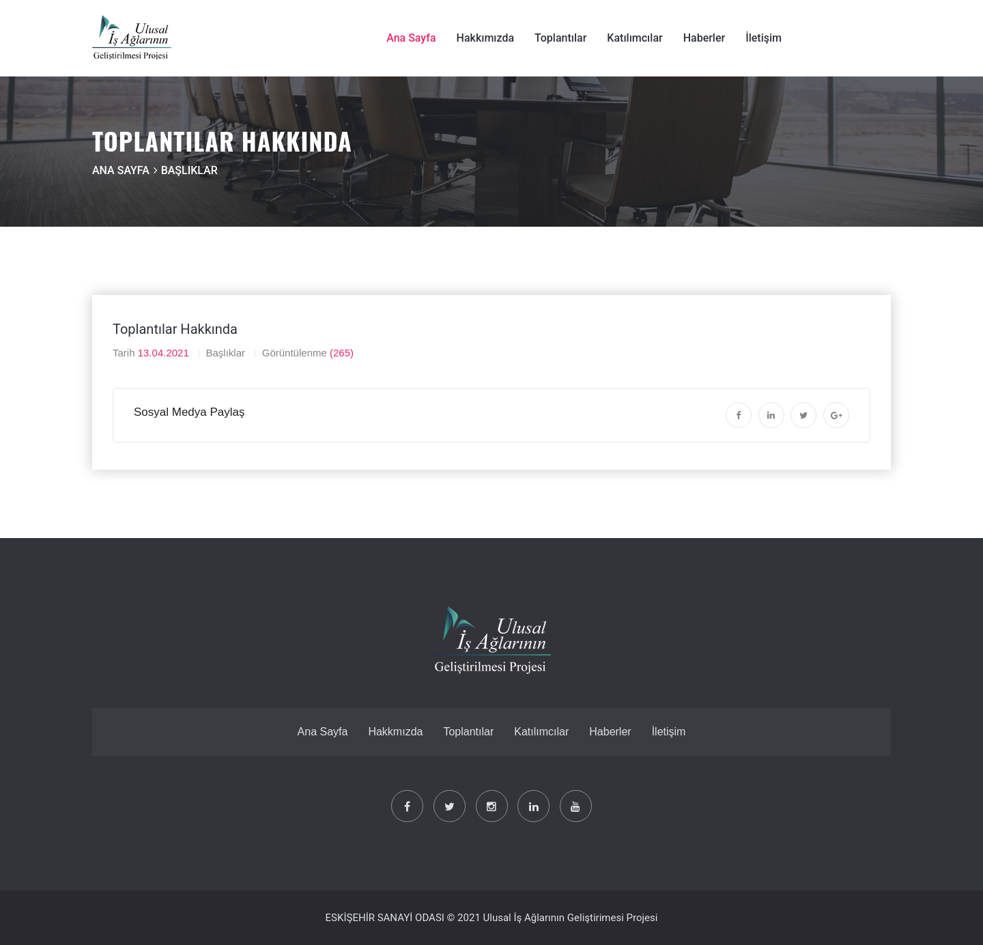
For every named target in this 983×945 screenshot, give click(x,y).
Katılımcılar (634, 37)
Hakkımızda (486, 37)
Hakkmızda (395, 731)
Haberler (704, 37)
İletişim (763, 37)
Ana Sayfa (411, 37)
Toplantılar (560, 37)
